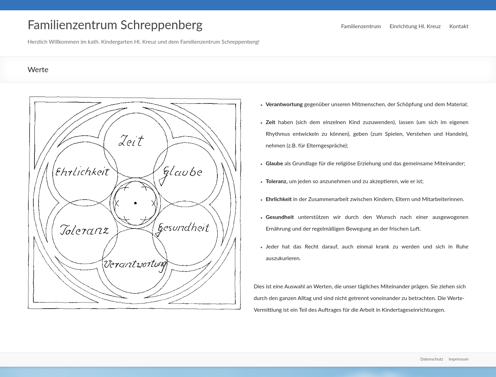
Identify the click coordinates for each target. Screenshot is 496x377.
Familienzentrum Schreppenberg (115, 24)
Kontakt (459, 26)
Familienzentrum (361, 26)
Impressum (458, 359)
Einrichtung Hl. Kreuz (415, 26)
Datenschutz (432, 359)
